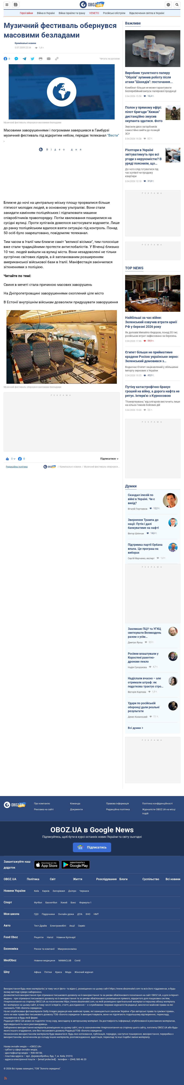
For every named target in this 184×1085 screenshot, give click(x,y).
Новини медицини (44, 960)
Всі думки (134, 728)
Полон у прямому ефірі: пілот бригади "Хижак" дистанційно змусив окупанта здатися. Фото (143, 114)
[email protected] (46, 1059)
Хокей (64, 902)
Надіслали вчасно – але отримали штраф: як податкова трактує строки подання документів (146, 682)
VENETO (94, 13)
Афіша (37, 972)
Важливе (133, 23)
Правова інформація (117, 803)
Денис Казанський (137, 717)
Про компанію (42, 803)
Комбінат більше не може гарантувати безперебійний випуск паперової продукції (150, 89)
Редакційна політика (17, 466)
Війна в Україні (46, 13)
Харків (45, 891)
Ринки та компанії (44, 949)
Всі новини (173, 879)
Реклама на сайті (44, 809)
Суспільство (150, 879)
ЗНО (88, 914)
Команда (75, 803)
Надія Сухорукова (137, 667)
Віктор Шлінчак (136, 533)
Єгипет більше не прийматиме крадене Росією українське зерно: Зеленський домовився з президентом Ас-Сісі (151, 357)
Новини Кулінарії (65, 937)
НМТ (96, 914)
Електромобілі (58, 925)
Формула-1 (85, 902)
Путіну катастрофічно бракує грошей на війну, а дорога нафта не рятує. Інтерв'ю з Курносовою (152, 391)
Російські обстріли (114, 13)
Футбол (38, 902)
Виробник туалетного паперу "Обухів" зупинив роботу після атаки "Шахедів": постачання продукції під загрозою (148, 77)
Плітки (48, 972)
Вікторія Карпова (137, 692)
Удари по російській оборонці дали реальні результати (143, 707)
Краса (58, 972)
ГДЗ (36, 914)
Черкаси (84, 891)
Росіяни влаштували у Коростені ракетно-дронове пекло (143, 657)
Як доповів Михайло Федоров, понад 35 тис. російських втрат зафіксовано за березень (151, 334)
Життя (77, 879)
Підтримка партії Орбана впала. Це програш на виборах (145, 548)
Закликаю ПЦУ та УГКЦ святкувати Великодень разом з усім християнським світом (144, 633)
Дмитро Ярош (135, 642)
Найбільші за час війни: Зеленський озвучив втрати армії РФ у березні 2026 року (151, 322)
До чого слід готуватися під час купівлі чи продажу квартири (141, 173)
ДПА (79, 914)
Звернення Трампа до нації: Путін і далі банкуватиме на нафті (143, 524)
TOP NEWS (134, 268)
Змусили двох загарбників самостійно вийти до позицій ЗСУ (142, 130)
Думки (131, 486)
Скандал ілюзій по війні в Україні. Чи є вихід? (141, 499)
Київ (36, 891)
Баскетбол (51, 902)
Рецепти (39, 937)
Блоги (123, 879)
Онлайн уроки (66, 914)
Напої (50, 937)
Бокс (73, 902)
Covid (77, 960)
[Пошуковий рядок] (177, 4)
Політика (33, 879)
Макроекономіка (67, 949)
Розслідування (106, 879)
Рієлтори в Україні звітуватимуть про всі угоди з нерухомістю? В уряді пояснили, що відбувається (143, 157)
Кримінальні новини (25, 43)
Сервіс (81, 925)
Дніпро (72, 891)
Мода (68, 972)
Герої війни (26, 13)
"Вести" (113, 135)
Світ (53, 879)
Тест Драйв (40, 925)
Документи (76, 809)
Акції (72, 925)
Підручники (48, 914)
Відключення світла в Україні (146, 13)
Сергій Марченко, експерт (141, 558)
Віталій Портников (137, 509)
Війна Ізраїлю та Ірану (72, 13)
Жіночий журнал (84, 972)
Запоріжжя (59, 891)
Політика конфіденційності (157, 803)
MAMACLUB (65, 960)
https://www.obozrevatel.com (124, 988)
